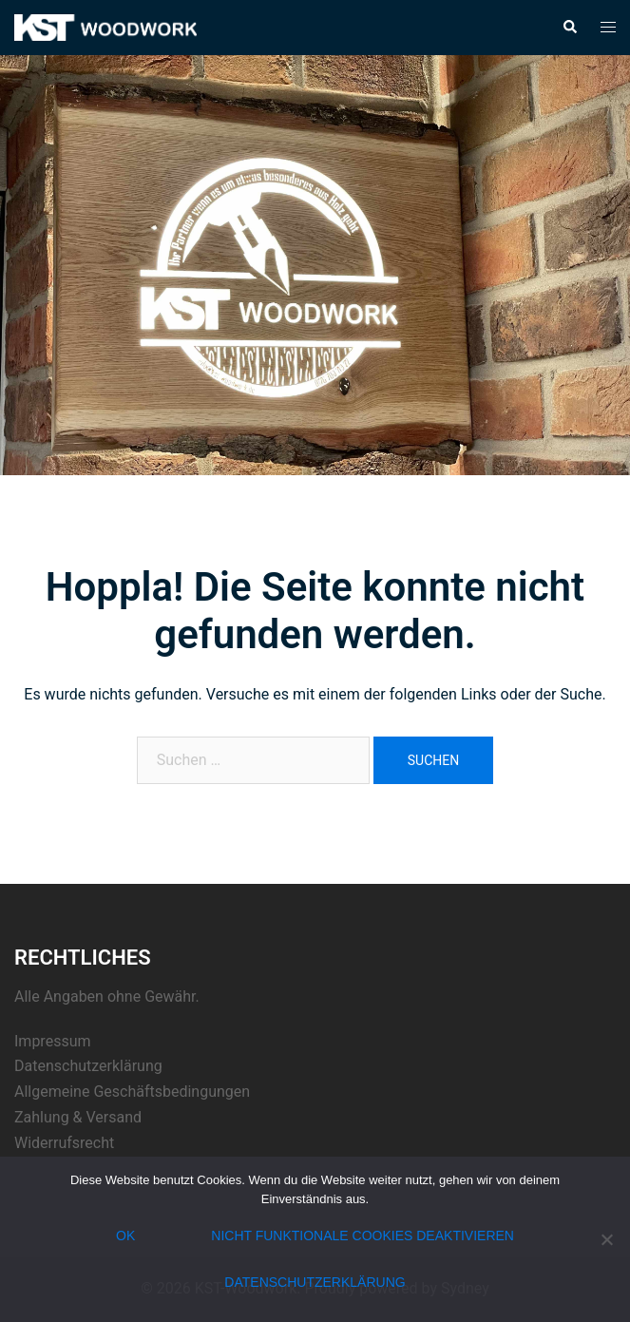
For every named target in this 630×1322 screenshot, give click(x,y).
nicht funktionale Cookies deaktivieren (362, 1235)
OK (125, 1235)
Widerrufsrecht (64, 1143)
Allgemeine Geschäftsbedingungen (132, 1092)
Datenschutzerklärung (88, 1066)
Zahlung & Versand (78, 1117)
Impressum (52, 1041)
